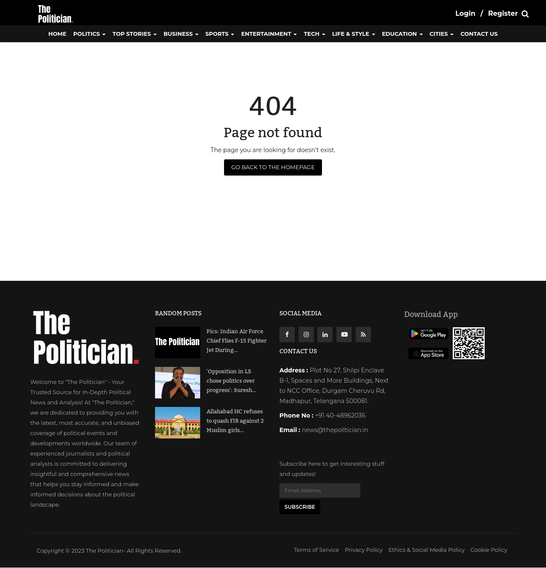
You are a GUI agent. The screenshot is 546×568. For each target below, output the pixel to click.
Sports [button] (219, 33)
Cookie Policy (489, 550)
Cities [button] (442, 33)
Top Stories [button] (134, 33)
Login (465, 13)
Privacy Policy (363, 550)
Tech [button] (314, 33)
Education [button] (402, 33)
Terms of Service (316, 550)
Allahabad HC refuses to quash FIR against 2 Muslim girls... (235, 421)
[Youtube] (344, 334)
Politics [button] (89, 33)
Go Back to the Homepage (273, 167)
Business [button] (181, 33)
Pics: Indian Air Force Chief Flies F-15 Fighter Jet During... (237, 341)
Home (57, 33)
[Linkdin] (325, 334)
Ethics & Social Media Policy (426, 550)
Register (503, 13)
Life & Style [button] (353, 33)
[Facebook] (287, 334)
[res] (363, 334)
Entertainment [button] (269, 33)
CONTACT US (478, 33)
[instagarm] (306, 334)
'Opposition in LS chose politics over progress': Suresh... (231, 381)
